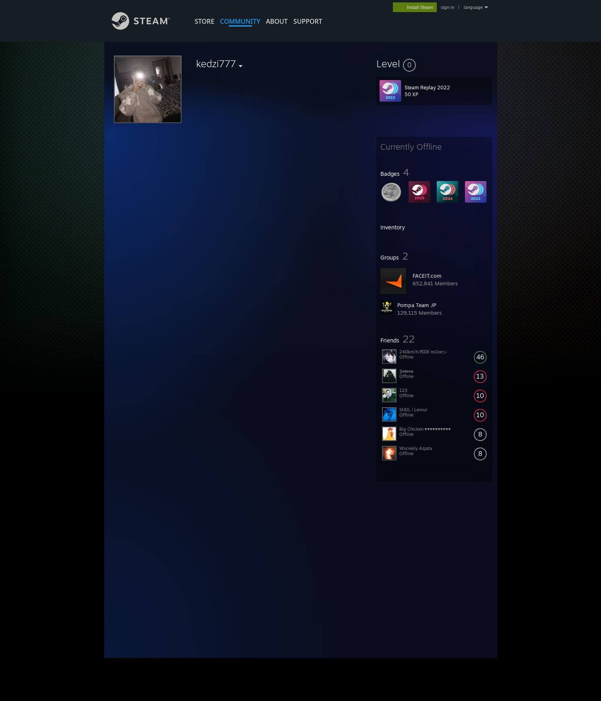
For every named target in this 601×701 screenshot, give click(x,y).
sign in (447, 7)
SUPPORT (307, 21)
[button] (434, 64)
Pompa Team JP (416, 305)
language (473, 7)
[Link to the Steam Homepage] (147, 27)
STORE (205, 21)
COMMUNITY (240, 21)
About (277, 21)
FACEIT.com (427, 275)
